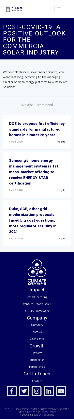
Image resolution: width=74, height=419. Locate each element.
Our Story (37, 325)
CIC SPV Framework (37, 311)
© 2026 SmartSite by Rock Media (37, 415)
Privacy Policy (48, 412)
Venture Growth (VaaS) (37, 304)
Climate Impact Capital (25, 409)
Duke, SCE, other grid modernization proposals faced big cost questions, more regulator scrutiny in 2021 (32, 220)
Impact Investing (37, 297)
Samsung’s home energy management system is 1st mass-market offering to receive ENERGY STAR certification (33, 172)
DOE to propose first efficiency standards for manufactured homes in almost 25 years (37, 129)
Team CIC (37, 332)
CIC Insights (37, 339)
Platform (37, 353)
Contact (37, 381)
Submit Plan (37, 360)
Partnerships (37, 366)
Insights (61, 141)
